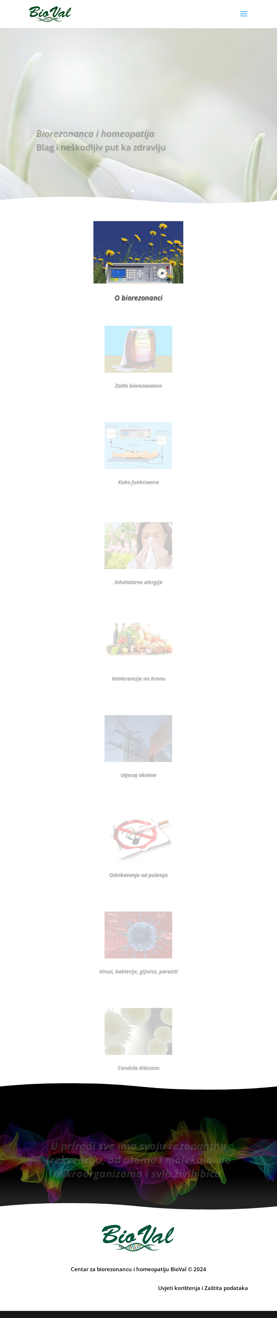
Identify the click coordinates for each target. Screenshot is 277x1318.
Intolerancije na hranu (138, 673)
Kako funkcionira (138, 476)
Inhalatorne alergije (139, 576)
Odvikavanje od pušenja (138, 869)
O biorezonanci (138, 294)
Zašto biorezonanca (138, 380)
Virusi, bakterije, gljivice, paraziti (138, 966)
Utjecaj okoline (138, 769)
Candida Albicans (138, 1062)
